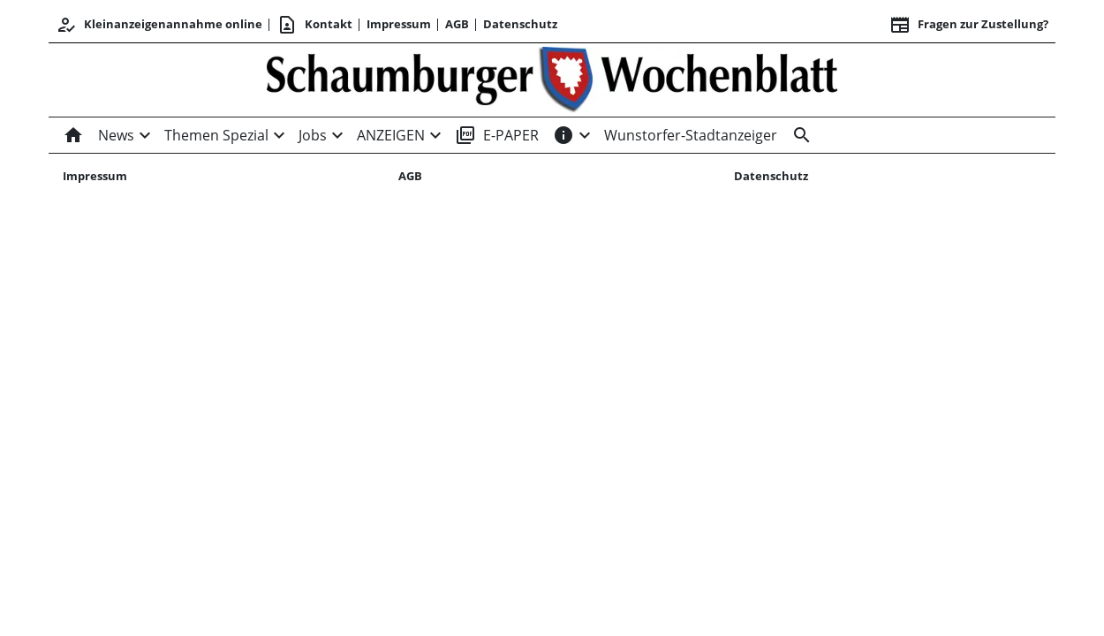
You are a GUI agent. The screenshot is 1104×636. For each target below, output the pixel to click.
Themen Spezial (216, 135)
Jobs (313, 135)
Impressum (399, 24)
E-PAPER (497, 135)
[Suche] (798, 135)
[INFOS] (563, 135)
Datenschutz (520, 24)
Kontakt (314, 24)
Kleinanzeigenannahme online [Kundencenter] (159, 24)
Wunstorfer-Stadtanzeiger (690, 135)
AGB (457, 24)
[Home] (77, 135)
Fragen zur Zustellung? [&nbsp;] (968, 24)
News (116, 135)
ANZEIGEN (391, 135)
